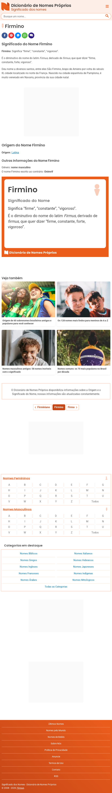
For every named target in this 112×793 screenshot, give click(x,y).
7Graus (20, 788)
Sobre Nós (56, 743)
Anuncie (56, 756)
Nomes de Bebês (56, 737)
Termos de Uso (56, 763)
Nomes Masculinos (17, 509)
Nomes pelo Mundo (56, 730)
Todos (95, 501)
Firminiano (43, 407)
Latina (15, 152)
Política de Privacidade (56, 750)
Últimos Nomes (56, 724)
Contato (56, 769)
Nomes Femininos (16, 478)
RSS (56, 776)
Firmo (71, 407)
